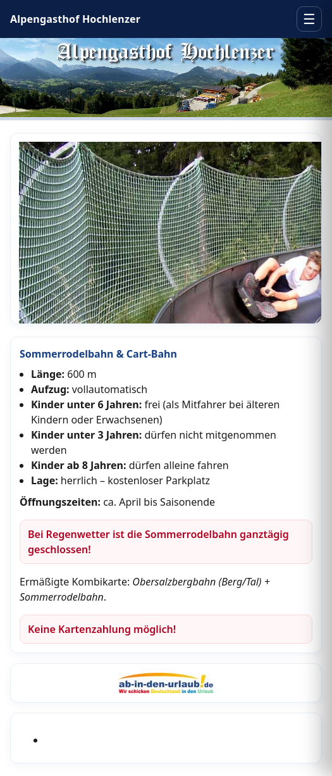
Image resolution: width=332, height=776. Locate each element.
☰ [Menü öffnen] (309, 19)
